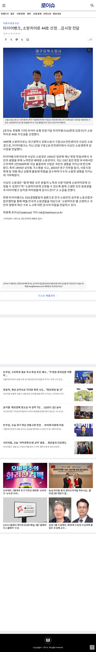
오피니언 (47, 14)
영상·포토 (57, 14)
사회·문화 (21, 14)
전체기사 (5, 14)
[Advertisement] (48, 253)
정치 (29, 14)
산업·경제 (37, 14)
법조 (12, 14)
